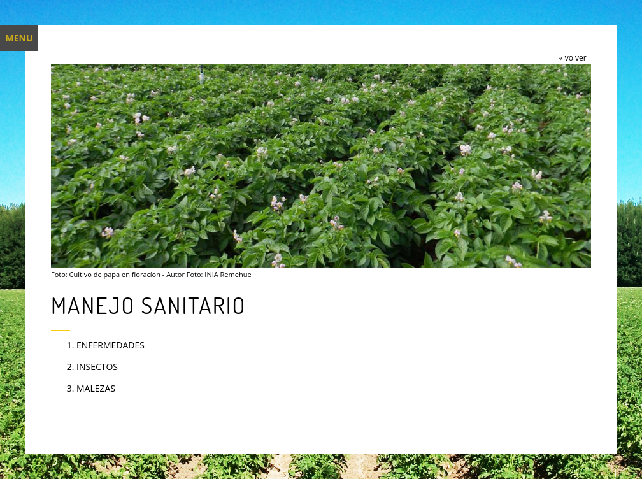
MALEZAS (95, 388)
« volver (573, 57)
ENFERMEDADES (110, 345)
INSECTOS (97, 367)
